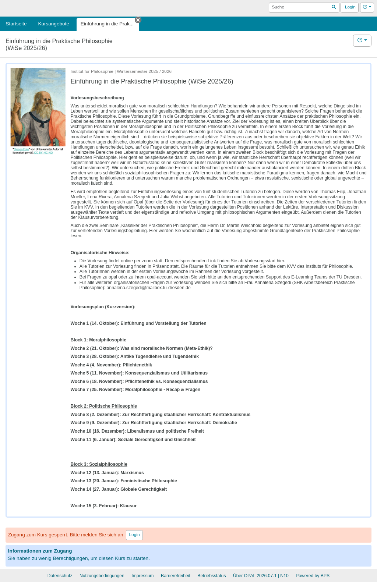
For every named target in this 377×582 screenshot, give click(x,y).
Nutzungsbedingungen (102, 575)
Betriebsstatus (211, 575)
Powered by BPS (313, 575)
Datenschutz (60, 575)
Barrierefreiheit (175, 575)
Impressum (142, 575)
